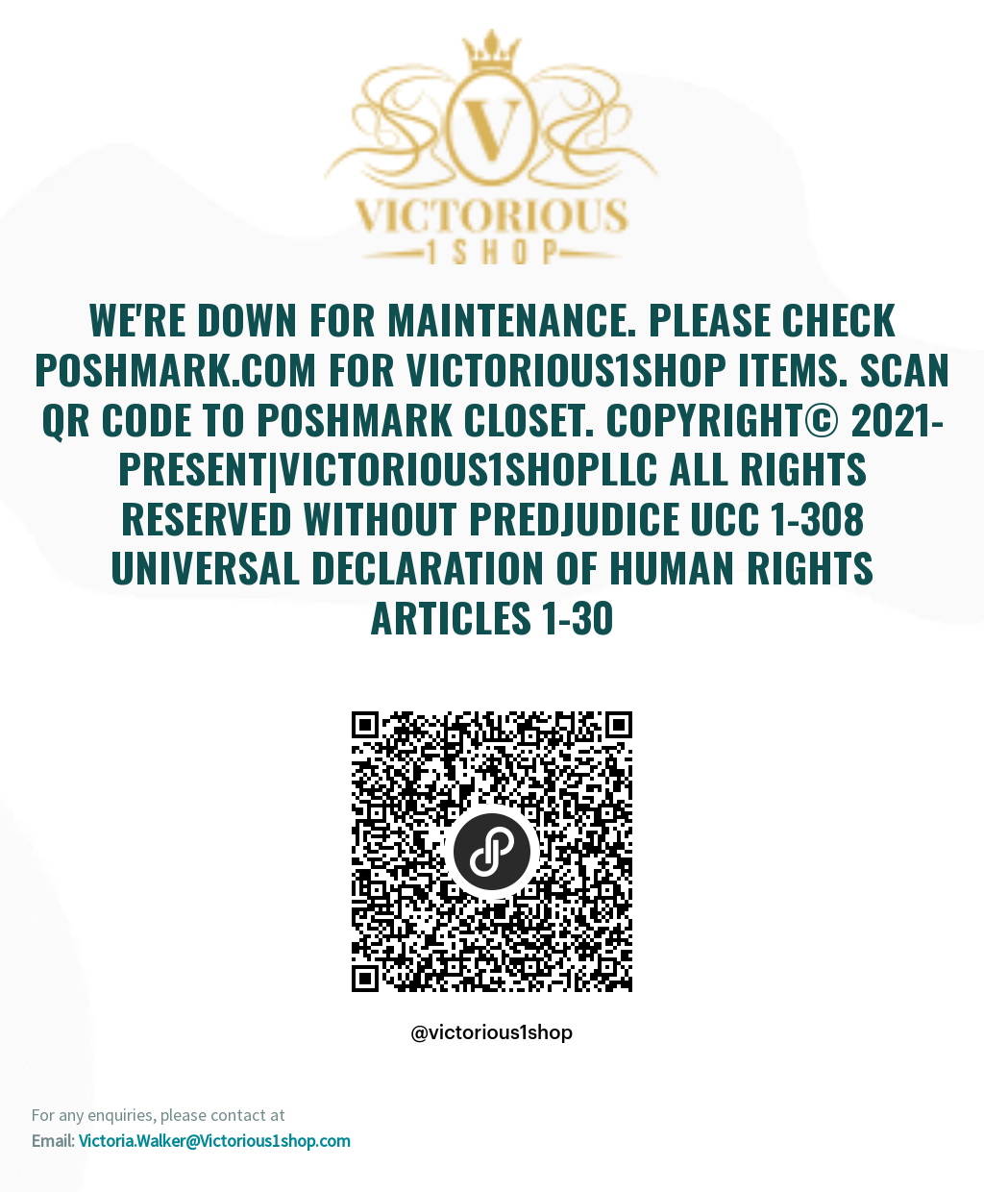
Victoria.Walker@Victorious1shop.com (215, 1141)
